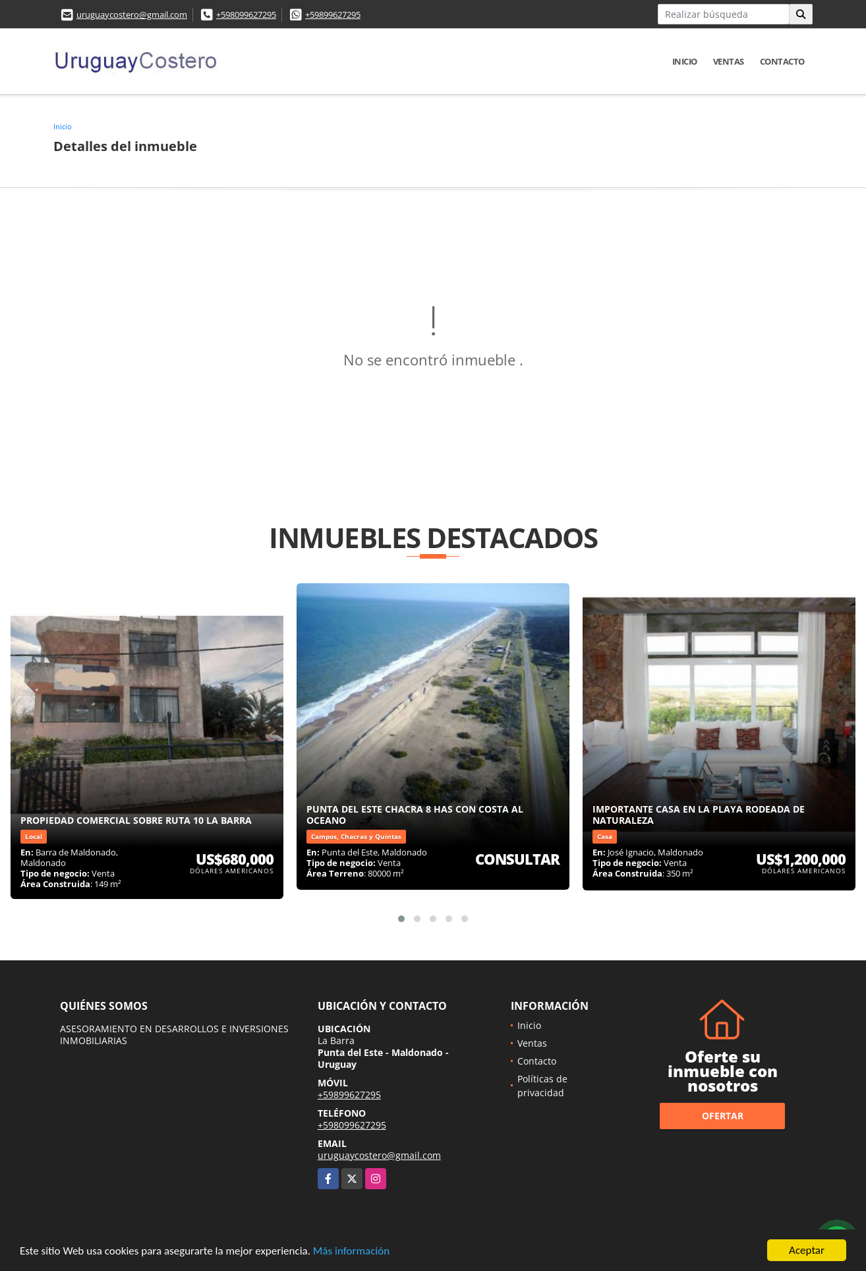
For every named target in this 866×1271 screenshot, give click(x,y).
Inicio (684, 61)
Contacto (782, 61)
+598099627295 (246, 14)
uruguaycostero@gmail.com (131, 14)
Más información (351, 1253)
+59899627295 (333, 14)
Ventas (728, 61)
